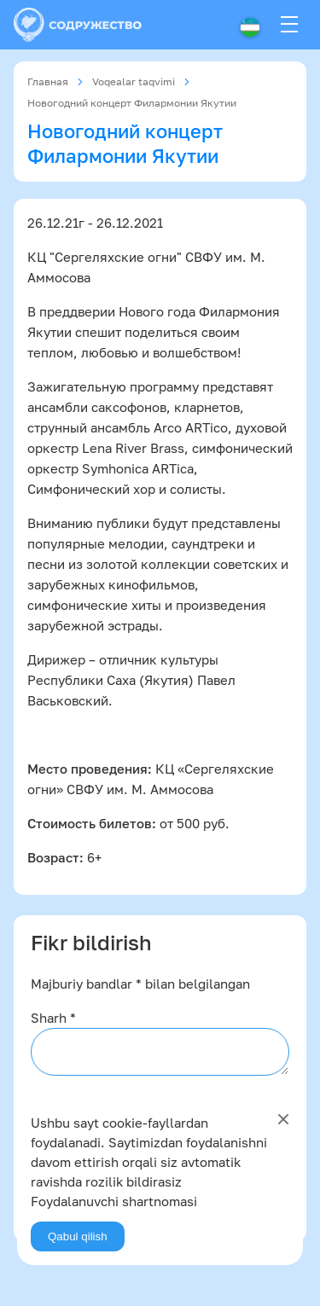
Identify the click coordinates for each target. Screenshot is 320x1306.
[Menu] (289, 25)
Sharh (53, 1017)
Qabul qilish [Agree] (78, 1236)
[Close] (283, 1119)
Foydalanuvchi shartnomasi (114, 1201)
